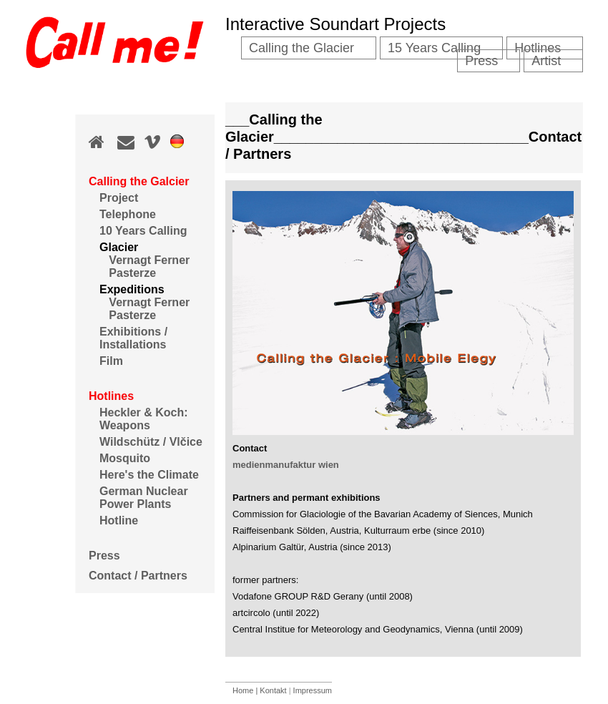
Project (118, 198)
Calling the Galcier (139, 181)
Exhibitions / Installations (133, 338)
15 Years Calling (434, 48)
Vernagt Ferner (144, 260)
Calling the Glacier (301, 48)
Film (111, 361)
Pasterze (127, 273)
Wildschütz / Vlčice (150, 442)
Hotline (118, 520)
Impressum (312, 690)
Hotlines (111, 396)
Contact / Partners (138, 575)
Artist (546, 61)
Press (104, 555)
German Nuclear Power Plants (143, 497)
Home (243, 690)
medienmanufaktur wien (285, 464)
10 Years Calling (143, 231)
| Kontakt (270, 690)
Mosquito (124, 458)
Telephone (127, 214)
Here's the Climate (149, 475)
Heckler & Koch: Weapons (143, 418)
